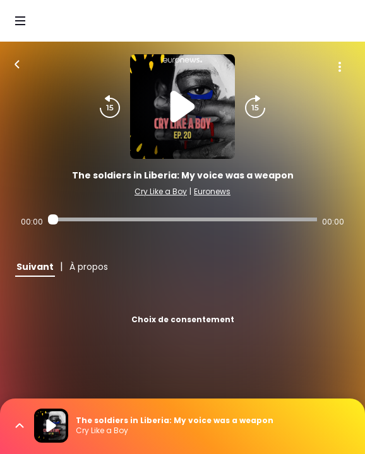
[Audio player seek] (183, 219)
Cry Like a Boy (161, 191)
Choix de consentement (182, 319)
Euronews (212, 191)
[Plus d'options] (339, 66)
